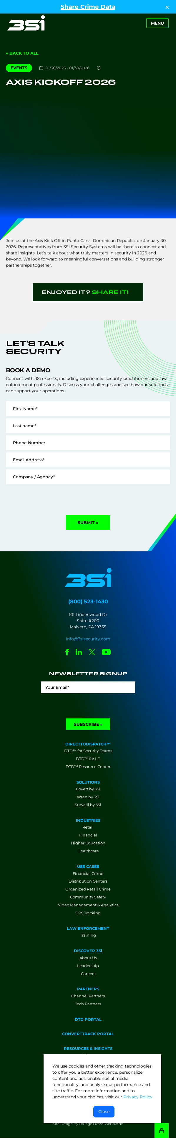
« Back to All (22, 53)
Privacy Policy (137, 1097)
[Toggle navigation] (157, 23)
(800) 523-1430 (88, 601)
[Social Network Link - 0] (67, 653)
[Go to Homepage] (26, 23)
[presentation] (50, 497)
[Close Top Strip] (167, 6)
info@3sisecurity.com (88, 639)
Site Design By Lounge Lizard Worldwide (88, 1124)
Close (103, 1111)
